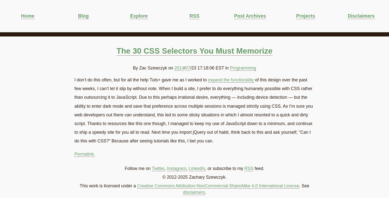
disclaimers (194, 192)
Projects (305, 16)
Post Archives (250, 16)
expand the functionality (231, 79)
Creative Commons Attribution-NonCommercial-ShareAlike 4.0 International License (218, 185)
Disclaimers (361, 16)
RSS (194, 16)
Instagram (176, 168)
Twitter (158, 168)
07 (187, 68)
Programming (243, 68)
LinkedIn (197, 168)
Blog (83, 16)
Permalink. (84, 154)
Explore (139, 16)
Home (27, 16)
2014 (179, 68)
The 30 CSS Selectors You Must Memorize (195, 50)
